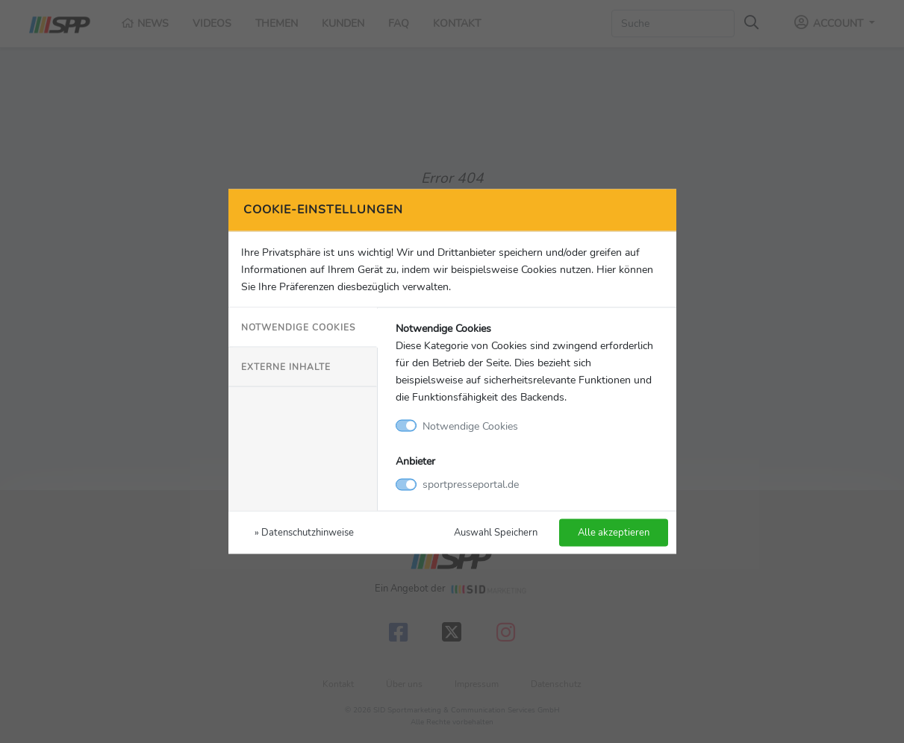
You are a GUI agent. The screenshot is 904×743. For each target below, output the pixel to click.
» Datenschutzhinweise (304, 532)
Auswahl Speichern (495, 532)
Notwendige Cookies (298, 327)
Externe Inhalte (286, 366)
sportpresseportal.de (471, 484)
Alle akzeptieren (613, 532)
